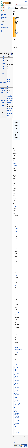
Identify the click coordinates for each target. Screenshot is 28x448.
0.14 (16, 364)
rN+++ (8, 84)
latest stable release (17, 32)
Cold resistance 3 (16, 376)
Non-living (9, 100)
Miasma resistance (16, 389)
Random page (4, 17)
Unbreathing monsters (17, 422)
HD (3, 58)
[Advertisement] (21, 29)
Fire (8, 88)
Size (3, 102)
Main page (3, 14)
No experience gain (10, 113)
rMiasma (9, 83)
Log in (26, 1)
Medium (9, 102)
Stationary (9, 110)
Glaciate (15, 207)
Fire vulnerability (17, 402)
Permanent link (4, 28)
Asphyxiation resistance (17, 417)
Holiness (3, 100)
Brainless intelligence (16, 405)
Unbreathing (10, 108)
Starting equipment (16, 408)
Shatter (16, 352)
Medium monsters (16, 419)
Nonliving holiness (16, 414)
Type (3, 105)
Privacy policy (15, 440)
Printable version (4, 27)
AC (3, 66)
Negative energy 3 (16, 396)
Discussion (18, 4)
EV (3, 68)
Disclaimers (15, 442)
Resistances (3, 82)
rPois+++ (9, 79)
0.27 (16, 302)
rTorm (8, 86)
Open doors (10, 98)
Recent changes (4, 15)
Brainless (9, 92)
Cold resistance (16, 372)
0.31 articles (15, 370)
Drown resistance (16, 386)
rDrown (9, 81)
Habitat (3, 90)
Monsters (16, 432)
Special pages (4, 26)
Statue (14, 51)
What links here (4, 23)
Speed (3, 63)
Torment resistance (16, 399)
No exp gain (15, 428)
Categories (16, 367)
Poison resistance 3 (16, 383)
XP (3, 60)
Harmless (9, 117)
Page (13, 4)
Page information (4, 30)
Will (3, 73)
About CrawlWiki (22, 440)
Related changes (4, 24)
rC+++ (8, 78)
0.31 (16, 18)
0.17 (16, 332)
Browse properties (5, 31)
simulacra (15, 182)
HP (3, 56)
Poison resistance (16, 379)
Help (2, 18)
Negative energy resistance (16, 393)
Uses (3, 96)
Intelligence (3, 92)
